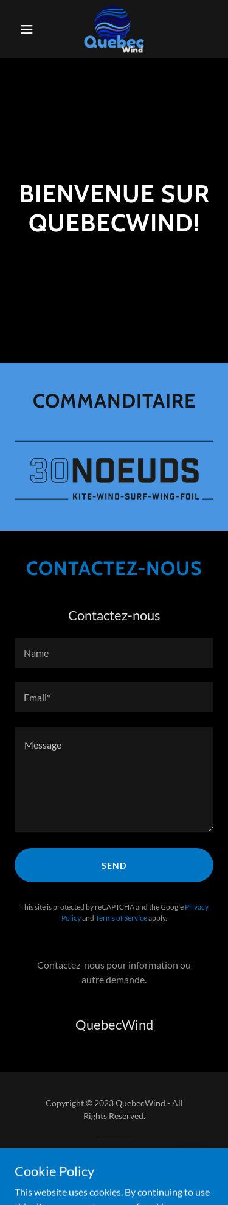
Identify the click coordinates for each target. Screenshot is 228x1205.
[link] (114, 29)
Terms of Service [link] (121, 917)
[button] (29, 29)
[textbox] (114, 653)
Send (114, 865)
